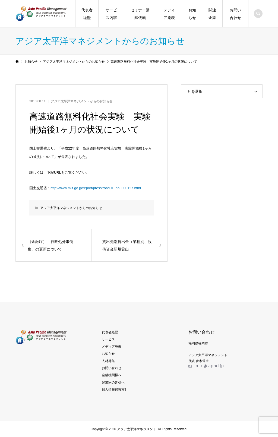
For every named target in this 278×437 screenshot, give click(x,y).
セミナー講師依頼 (140, 14)
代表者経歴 (87, 14)
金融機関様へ (111, 375)
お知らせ (192, 14)
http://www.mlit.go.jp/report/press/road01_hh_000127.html (95, 188)
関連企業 (212, 14)
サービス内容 (111, 14)
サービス (108, 339)
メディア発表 (169, 14)
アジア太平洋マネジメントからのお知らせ (82, 101)
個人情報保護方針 (115, 389)
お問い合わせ (235, 14)
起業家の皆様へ (113, 382)
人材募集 (108, 361)
